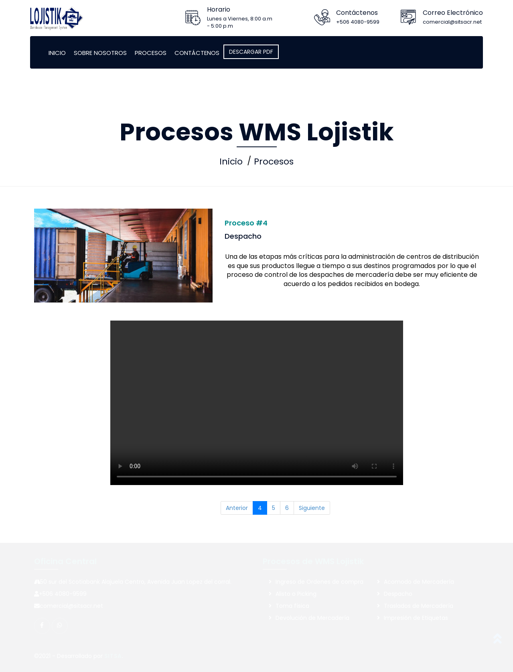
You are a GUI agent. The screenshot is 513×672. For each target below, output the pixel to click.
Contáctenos (196, 53)
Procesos (150, 53)
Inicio (57, 53)
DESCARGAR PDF (251, 52)
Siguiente (312, 508)
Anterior (237, 508)
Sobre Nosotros (100, 53)
